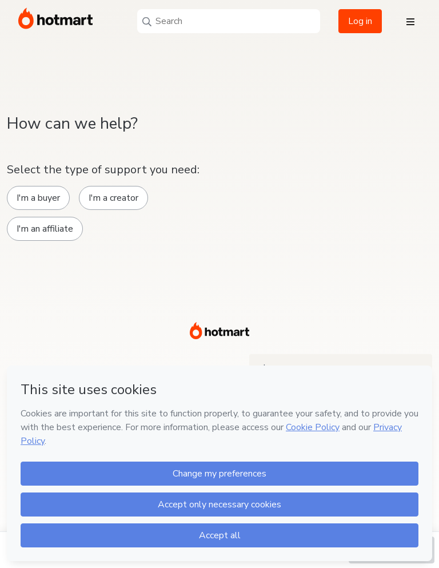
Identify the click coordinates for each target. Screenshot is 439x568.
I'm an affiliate (45, 229)
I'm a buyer (38, 198)
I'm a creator (113, 198)
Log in (360, 21)
